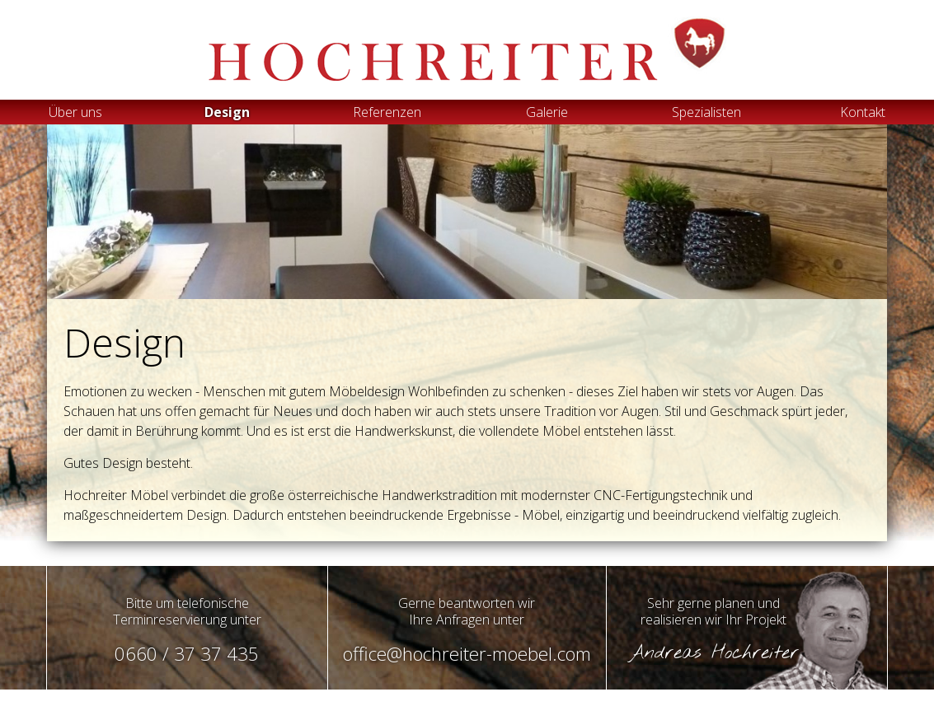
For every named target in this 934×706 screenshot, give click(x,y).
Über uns (75, 112)
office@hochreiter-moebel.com (467, 653)
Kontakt (862, 112)
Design (227, 112)
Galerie (547, 112)
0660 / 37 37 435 (187, 653)
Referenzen (387, 112)
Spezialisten (706, 112)
